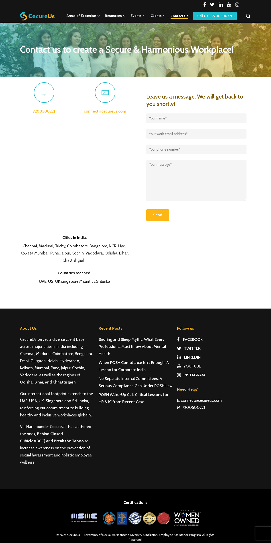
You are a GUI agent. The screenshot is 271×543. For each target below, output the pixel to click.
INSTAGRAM (191, 375)
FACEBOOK (190, 339)
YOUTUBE (189, 366)
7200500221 (44, 111)
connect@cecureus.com (105, 111)
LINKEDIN (189, 357)
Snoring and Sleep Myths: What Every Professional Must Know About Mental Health (132, 346)
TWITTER (189, 348)
